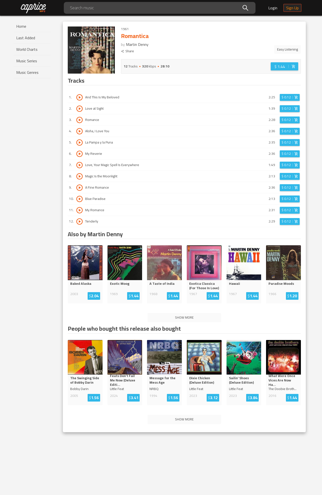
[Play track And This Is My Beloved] (79, 97)
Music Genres (27, 72)
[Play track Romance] (79, 120)
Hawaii (234, 283)
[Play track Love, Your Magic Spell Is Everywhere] (79, 165)
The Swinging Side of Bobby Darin (84, 380)
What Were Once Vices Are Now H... (282, 380)
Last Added (25, 37)
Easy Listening (287, 49)
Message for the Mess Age (162, 380)
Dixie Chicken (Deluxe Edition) (201, 380)
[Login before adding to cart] (284, 66)
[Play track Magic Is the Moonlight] (79, 176)
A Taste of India (161, 283)
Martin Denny (137, 44)
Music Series (26, 61)
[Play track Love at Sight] (79, 108)
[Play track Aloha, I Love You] (79, 131)
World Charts (27, 49)
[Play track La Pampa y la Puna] (79, 142)
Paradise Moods (281, 283)
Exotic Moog (119, 283)
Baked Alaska (80, 283)
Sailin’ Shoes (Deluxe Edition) (241, 380)
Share (127, 51)
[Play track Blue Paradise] (79, 198)
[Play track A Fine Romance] (79, 187)
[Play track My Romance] (79, 210)
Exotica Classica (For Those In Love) (204, 285)
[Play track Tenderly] (79, 221)
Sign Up (292, 8)
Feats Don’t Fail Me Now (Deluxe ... (124, 380)
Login (272, 8)
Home (21, 26)
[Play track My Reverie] (79, 153)
